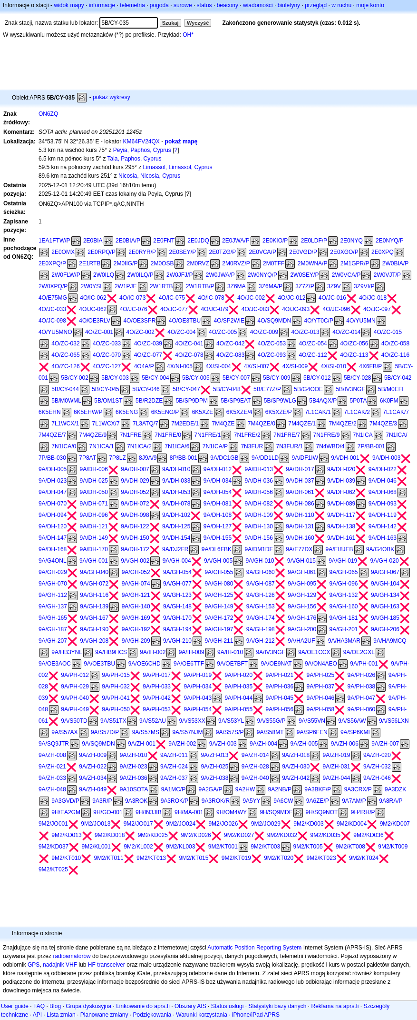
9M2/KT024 (363, 858)
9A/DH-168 (53, 549)
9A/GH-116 (94, 595)
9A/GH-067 (385, 572)
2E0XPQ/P (52, 263)
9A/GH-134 (385, 595)
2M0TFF (273, 263)
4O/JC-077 (174, 309)
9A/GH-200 (302, 629)
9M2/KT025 (53, 869)
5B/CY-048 (227, 389)
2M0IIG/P (126, 263)
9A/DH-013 (258, 469)
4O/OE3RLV (94, 320)
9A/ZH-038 (214, 778)
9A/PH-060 (362, 709)
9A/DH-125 (176, 526)
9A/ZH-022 (93, 766)
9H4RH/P (363, 812)
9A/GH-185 (385, 618)
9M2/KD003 (308, 823)
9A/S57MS (145, 732)
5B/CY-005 (196, 377)
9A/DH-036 (258, 480)
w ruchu (341, 5)
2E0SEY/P (182, 252)
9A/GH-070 (53, 583)
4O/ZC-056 (354, 343)
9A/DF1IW (305, 457)
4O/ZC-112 (313, 355)
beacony (227, 5)
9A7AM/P (354, 801)
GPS (33, 964)
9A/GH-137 (53, 606)
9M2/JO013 (95, 823)
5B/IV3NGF (350, 389)
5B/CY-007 (236, 377)
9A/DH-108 (218, 515)
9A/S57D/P (105, 732)
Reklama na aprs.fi (335, 1006)
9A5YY (251, 801)
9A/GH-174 (260, 618)
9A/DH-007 (135, 469)
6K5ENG (127, 412)
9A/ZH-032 (377, 766)
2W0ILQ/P (140, 275)
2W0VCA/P (346, 275)
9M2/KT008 (350, 846)
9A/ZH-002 (182, 743)
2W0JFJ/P (179, 275)
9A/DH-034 (218, 480)
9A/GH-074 (136, 583)
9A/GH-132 (344, 595)
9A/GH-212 (260, 640)
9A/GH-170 (177, 618)
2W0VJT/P (387, 275)
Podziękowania (152, 1014)
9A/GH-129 (302, 595)
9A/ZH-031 (336, 766)
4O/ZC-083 (230, 355)
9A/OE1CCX (314, 652)
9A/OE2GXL (359, 652)
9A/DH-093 (383, 503)
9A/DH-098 (135, 515)
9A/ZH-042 (296, 778)
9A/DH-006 (94, 469)
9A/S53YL (231, 720)
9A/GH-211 (218, 640)
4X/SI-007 (256, 366)
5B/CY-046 (146, 389)
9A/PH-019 (198, 675)
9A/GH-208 (94, 640)
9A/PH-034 (198, 686)
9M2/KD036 (368, 835)
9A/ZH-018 (296, 755)
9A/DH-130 (258, 526)
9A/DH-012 (218, 469)
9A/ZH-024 (174, 766)
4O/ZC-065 (65, 355)
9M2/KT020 (278, 858)
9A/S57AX (64, 732)
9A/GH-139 (94, 606)
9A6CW (283, 801)
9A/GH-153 (260, 606)
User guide (15, 1006)
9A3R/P (102, 801)
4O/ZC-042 (230, 343)
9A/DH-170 (94, 549)
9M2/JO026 (223, 823)
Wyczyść (198, 23)
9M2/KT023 (321, 858)
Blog (55, 1006)
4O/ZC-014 (346, 332)
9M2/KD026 (196, 835)
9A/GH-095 (302, 583)
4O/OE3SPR (139, 320)
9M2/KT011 (109, 858)
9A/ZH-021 (52, 766)
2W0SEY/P (304, 275)
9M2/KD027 (239, 835)
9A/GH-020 (384, 560)
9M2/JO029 (266, 823)
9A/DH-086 (300, 503)
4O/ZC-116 (395, 355)
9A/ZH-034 (93, 778)
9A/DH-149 (94, 538)
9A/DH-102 (176, 515)
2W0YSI (91, 286)
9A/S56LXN (394, 720)
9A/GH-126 (260, 595)
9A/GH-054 (177, 572)
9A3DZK (395, 789)
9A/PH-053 (157, 709)
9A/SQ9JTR (54, 743)
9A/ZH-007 (385, 743)
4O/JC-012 (291, 297)
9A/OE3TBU (99, 663)
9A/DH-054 (218, 492)
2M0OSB (162, 263)
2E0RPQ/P (101, 252)
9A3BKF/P (317, 789)
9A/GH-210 (177, 640)
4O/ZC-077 (148, 355)
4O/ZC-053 (272, 343)
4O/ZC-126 (65, 366)
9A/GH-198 (260, 629)
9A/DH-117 (341, 515)
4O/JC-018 (373, 297)
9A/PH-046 (321, 698)
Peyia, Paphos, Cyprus (142, 150)
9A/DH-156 (258, 538)
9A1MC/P (173, 789)
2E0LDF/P (314, 240)
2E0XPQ (382, 252)
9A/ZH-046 (377, 778)
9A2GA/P (210, 789)
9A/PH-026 (362, 675)
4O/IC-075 (172, 297)
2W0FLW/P (65, 275)
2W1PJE (126, 286)
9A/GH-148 (177, 606)
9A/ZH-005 (304, 743)
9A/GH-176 (302, 618)
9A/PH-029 (75, 686)
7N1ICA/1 (101, 446)
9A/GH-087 (260, 583)
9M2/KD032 (282, 835)
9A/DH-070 (53, 503)
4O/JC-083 (255, 309)
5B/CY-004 (155, 377)
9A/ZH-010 (133, 755)
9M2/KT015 (193, 858)
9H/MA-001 (189, 812)
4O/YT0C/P (318, 320)
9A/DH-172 (135, 549)
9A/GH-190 (94, 629)
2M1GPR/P (354, 263)
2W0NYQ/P (262, 275)
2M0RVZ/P (236, 263)
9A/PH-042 (157, 698)
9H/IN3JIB (149, 812)
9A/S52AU (152, 720)
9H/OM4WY (231, 812)
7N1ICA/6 (177, 446)
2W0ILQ (103, 275)
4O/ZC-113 (354, 355)
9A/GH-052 (136, 572)
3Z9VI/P (364, 286)
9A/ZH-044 (336, 778)
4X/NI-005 (180, 366)
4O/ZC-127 (107, 366)
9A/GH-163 (385, 606)
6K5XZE (202, 412)
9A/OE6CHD (144, 663)
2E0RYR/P (142, 252)
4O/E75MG (53, 297)
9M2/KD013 (66, 835)
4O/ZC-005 (223, 332)
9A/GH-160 (344, 606)
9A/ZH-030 (296, 766)
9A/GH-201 (344, 629)
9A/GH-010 (259, 560)
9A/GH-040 (94, 572)
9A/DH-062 (341, 492)
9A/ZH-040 (255, 778)
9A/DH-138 (341, 526)
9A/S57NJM (187, 732)
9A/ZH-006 (345, 743)
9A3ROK (136, 801)
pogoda (159, 5)
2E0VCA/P (262, 252)
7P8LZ (117, 457)
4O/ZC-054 (313, 343)
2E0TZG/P (222, 252)
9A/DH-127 (218, 526)
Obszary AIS (190, 1006)
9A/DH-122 (135, 526)
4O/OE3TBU (185, 320)
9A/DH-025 (94, 480)
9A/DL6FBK (217, 549)
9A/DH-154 (176, 538)
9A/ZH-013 (214, 755)
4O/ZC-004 (181, 332)
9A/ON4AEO (321, 663)
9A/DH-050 (94, 492)
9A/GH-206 (385, 629)
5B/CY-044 (65, 389)
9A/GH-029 (53, 572)
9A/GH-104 (385, 583)
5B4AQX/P (323, 400)
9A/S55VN (312, 720)
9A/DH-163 (383, 538)
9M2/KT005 (308, 846)
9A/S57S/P (230, 732)
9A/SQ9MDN (98, 743)
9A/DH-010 (176, 469)
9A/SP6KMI (355, 732)
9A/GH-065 (344, 572)
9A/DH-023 (53, 480)
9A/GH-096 (344, 583)
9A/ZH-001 (141, 743)
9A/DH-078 (176, 503)
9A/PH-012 (75, 675)
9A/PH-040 (75, 698)
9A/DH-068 (383, 492)
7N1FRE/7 (286, 435)
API (37, 1014)
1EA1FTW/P (54, 240)
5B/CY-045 (105, 389)
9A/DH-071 (94, 503)
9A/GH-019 (343, 560)
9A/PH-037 (321, 686)
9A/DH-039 (341, 480)
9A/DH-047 (53, 492)
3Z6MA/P (270, 286)
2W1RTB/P (200, 286)
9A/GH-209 (136, 640)
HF (92, 964)
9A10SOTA (134, 789)
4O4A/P (144, 366)
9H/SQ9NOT (321, 812)
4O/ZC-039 (148, 343)
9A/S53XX (192, 720)
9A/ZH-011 (174, 755)
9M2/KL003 (180, 846)
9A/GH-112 (53, 595)
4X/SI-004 (218, 366)
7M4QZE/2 (343, 423)
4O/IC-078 (211, 297)
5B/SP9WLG (280, 400)
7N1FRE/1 (207, 435)
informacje (102, 5)
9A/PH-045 (279, 698)
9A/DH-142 (383, 526)
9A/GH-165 (53, 618)
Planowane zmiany (104, 1014)
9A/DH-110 (300, 515)
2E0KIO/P (275, 240)
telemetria (132, 5)
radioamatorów (71, 956)
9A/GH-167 (94, 618)
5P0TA (358, 400)
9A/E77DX (299, 549)
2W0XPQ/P (53, 286)
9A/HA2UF (301, 640)
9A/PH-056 (279, 709)
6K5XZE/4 (239, 412)
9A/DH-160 (300, 538)
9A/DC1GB (224, 457)
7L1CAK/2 (357, 412)
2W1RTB (161, 286)
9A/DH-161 (341, 538)
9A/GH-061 (302, 572)
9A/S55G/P (271, 720)
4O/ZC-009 (264, 332)
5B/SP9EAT (236, 400)
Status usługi (227, 1006)
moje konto (370, 5)
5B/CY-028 (357, 377)
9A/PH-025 (321, 675)
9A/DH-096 (94, 515)
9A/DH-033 (176, 480)
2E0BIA (93, 240)
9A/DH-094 (53, 515)
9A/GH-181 (344, 618)
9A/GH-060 (260, 572)
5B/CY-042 (398, 377)
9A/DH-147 (53, 538)
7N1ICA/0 (63, 446)
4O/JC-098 (52, 320)
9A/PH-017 (157, 675)
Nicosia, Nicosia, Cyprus (149, 175)
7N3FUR (252, 446)
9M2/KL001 (96, 846)
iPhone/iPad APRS (256, 1014)
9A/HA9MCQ (389, 640)
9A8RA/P (390, 801)
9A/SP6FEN (312, 732)
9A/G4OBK (380, 549)
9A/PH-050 (116, 709)
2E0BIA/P (128, 240)
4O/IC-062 (93, 297)
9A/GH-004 (177, 560)
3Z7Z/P (304, 286)
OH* (188, 34)
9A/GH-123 (177, 595)
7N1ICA (363, 435)
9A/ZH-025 (214, 766)
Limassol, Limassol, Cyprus (177, 167)
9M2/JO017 (138, 823)
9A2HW (245, 789)
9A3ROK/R (216, 801)
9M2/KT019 (236, 858)
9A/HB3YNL (66, 652)
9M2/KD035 (325, 835)
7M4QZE (223, 423)
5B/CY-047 (186, 389)
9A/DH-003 (386, 457)
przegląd (316, 5)
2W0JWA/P (220, 275)
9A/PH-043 (198, 698)
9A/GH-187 (53, 629)
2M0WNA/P (313, 263)
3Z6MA (236, 286)
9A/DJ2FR (175, 549)
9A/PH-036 (279, 686)
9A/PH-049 (75, 709)
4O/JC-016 (332, 297)
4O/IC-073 (132, 297)
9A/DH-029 (135, 480)
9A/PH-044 (238, 698)
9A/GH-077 (177, 583)
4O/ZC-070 (107, 355)
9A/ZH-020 (377, 755)
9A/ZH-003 (223, 743)
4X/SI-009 (295, 366)
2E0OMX (63, 252)
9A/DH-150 (135, 538)
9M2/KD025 (153, 835)
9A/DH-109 (258, 515)
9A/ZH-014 (255, 755)
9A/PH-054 (198, 709)
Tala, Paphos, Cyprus (134, 158)
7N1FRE (131, 435)
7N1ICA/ (396, 435)
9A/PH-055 (238, 709)
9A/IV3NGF (270, 652)
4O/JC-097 (377, 309)
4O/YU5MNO (55, 332)
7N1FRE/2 (247, 435)
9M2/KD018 (110, 835)
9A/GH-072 (94, 583)
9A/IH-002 (152, 652)
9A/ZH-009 (93, 755)
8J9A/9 (147, 457)
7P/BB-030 (52, 457)
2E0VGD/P (303, 252)
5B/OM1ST (108, 400)
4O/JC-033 (52, 309)
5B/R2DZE (149, 400)
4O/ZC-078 (189, 355)
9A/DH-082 (258, 503)
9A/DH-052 (135, 492)
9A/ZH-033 (52, 778)
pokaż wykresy (111, 97)
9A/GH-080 (218, 583)
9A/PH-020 (238, 675)
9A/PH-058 (321, 709)
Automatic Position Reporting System (254, 947)
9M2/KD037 (53, 846)
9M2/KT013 (151, 858)
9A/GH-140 (136, 606)
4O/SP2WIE (228, 320)
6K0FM (389, 400)
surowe (183, 5)
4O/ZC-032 (65, 343)
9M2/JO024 (180, 823)
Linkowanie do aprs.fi (143, 1006)
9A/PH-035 (238, 686)
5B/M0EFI (390, 389)
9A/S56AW (352, 720)
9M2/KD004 (352, 823)
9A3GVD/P (65, 801)
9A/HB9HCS (111, 652)
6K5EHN (50, 412)
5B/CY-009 (277, 377)
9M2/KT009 (392, 846)
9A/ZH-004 (263, 743)
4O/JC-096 (336, 309)
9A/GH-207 (53, 640)
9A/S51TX (113, 720)
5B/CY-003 (115, 377)
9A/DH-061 (300, 492)
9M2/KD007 (395, 823)
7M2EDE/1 (185, 423)
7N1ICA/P (215, 446)
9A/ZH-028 (255, 766)
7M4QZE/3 (383, 423)
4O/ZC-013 (305, 332)
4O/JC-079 (214, 309)
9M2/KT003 (265, 846)
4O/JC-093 (296, 309)
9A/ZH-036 (133, 778)
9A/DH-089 (341, 503)
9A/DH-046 (383, 480)
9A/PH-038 (362, 686)
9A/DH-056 (258, 492)
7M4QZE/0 (261, 423)
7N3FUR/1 (289, 446)
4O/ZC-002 (140, 332)
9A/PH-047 (362, 698)
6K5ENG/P (165, 412)
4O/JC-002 (251, 297)
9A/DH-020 (341, 469)
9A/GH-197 (218, 629)
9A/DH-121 (94, 526)
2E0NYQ (351, 240)
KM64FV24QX (141, 141)
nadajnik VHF (60, 964)
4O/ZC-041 (189, 343)
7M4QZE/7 (52, 435)
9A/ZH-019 (336, 755)
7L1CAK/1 (318, 412)
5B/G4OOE (308, 389)
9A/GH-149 (218, 606)
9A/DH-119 (383, 515)
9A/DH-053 (176, 492)
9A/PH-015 (116, 675)
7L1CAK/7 (396, 412)
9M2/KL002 (138, 846)
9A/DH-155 (218, 538)
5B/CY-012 (317, 377)
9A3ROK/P (175, 801)
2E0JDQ (198, 240)
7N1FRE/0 (168, 435)
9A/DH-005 (53, 469)
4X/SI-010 (333, 366)
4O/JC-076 (133, 309)
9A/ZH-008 (52, 755)
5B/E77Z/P (267, 389)
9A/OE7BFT (232, 663)
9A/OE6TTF (189, 663)
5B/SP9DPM (192, 400)
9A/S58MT (270, 732)
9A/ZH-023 (133, 766)
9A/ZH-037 (174, 778)
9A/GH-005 (218, 560)
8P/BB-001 (183, 457)
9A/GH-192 (136, 629)
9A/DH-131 (300, 526)
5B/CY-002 (74, 377)
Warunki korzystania (201, 1014)
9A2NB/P (279, 789)
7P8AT (87, 457)
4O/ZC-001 (99, 332)
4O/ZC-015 (388, 332)
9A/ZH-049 (93, 789)
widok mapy (69, 5)
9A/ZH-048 (52, 789)
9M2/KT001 (223, 846)
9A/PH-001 (364, 663)
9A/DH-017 (300, 469)
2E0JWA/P (236, 240)
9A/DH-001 (345, 457)
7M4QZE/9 (93, 435)
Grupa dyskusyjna (88, 1006)
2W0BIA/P (395, 263)
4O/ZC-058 (395, 343)
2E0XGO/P (344, 252)
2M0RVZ (198, 263)
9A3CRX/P (358, 789)
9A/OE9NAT (276, 663)
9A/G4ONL (53, 560)
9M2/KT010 (66, 858)
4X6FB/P (370, 366)
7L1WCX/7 (106, 423)
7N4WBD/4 (330, 446)
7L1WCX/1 (65, 423)
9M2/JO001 (53, 823)
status (204, 5)
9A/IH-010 (230, 652)
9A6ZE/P (317, 801)
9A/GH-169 (136, 618)
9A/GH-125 (218, 595)
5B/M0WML (66, 400)
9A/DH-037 (300, 480)
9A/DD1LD (265, 457)
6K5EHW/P (88, 412)
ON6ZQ (48, 114)
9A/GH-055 (218, 572)
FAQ (39, 1006)
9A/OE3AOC (55, 663)
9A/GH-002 (135, 560)
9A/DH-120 (53, 526)
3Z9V (334, 286)
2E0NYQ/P (390, 240)
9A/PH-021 (279, 675)
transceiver (111, 964)
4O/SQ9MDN (274, 320)
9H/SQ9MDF (276, 812)
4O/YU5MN (360, 320)
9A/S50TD (74, 720)
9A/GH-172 (218, 618)
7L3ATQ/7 (145, 423)
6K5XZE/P (278, 412)
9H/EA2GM (65, 812)
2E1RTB (89, 263)
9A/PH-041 (116, 698)
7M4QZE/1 (302, 423)
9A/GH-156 (302, 606)
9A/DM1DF (258, 549)
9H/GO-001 (107, 812)
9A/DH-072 (135, 503)
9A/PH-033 (157, 686)
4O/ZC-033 (107, 343)
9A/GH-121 (136, 595)
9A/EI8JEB (339, 549)
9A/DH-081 (218, 503)
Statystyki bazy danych (277, 1006)
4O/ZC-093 (272, 355)
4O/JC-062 (93, 309)
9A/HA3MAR (344, 640)
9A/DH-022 (383, 469)
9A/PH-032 (116, 686)
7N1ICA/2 (139, 446)
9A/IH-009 (191, 652)
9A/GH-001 (93, 560)
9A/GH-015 (301, 560)
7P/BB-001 (371, 446)
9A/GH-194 (177, 629)
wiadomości (258, 5)
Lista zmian (61, 1014)
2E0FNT (164, 240)
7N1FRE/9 (326, 435)
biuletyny (289, 5)
